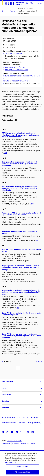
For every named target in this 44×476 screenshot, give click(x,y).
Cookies (32, 443)
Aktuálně (5, 408)
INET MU (26, 417)
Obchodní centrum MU (9, 423)
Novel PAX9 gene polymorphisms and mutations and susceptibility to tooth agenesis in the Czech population (21, 336)
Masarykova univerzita (14, 441)
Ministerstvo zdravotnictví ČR (14, 54)
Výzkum (5, 388)
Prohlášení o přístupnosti (20, 443)
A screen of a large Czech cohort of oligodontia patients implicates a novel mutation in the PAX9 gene (21, 292)
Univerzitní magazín (8, 417)
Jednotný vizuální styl (34, 423)
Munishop (22, 423)
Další (39, 361)
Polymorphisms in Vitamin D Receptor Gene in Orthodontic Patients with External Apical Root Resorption (20, 268)
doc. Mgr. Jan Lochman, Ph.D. (16, 70)
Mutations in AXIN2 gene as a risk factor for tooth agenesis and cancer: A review (21, 214)
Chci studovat (7, 382)
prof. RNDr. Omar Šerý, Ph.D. (16, 67)
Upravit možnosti (12, 466)
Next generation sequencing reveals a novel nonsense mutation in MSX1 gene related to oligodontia (19, 164)
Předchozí (6, 361)
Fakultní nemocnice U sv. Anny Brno (16, 81)
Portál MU (34, 417)
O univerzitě (6, 395)
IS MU (19, 417)
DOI (5, 153)
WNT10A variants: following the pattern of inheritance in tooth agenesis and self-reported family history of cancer (20, 135)
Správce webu (6, 443)
